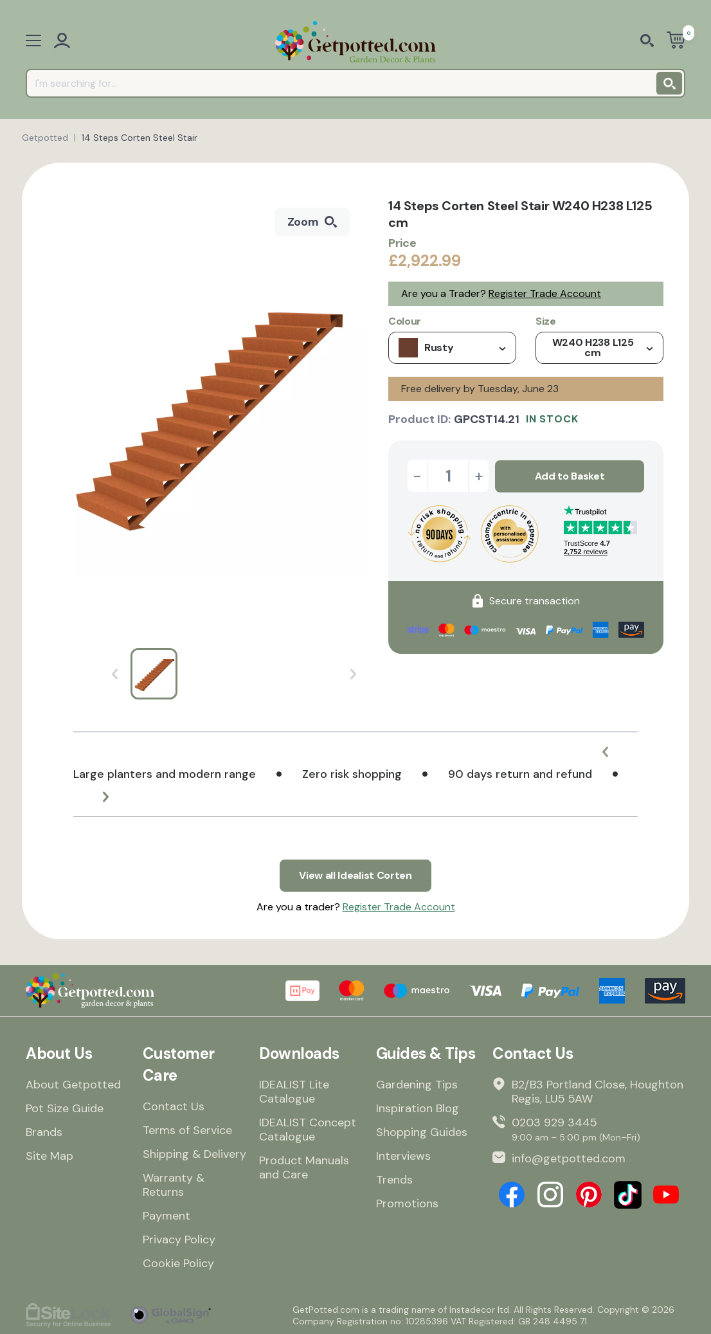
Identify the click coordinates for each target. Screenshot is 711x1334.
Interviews (403, 1155)
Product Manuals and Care (304, 1167)
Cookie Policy (178, 1262)
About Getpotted (73, 1084)
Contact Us (173, 1105)
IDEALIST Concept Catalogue (307, 1129)
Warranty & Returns (173, 1184)
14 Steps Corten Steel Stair (139, 137)
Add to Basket (570, 475)
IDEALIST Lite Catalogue (294, 1091)
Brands (44, 1131)
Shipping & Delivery (194, 1153)
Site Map (49, 1155)
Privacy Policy (179, 1239)
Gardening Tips (417, 1084)
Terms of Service (187, 1129)
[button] (605, 751)
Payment (166, 1215)
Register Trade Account (545, 293)
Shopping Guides (421, 1131)
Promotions (407, 1203)
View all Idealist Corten (355, 875)
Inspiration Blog (417, 1107)
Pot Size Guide (65, 1107)
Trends (394, 1179)
